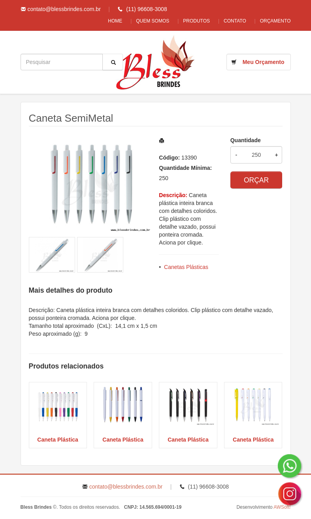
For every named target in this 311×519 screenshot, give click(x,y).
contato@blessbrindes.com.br (63, 9)
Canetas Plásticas (186, 267)
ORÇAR (256, 180)
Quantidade (245, 140)
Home (107, 21)
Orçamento (275, 21)
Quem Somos (146, 21)
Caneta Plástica (57, 439)
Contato (233, 21)
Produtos (192, 21)
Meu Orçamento (264, 62)
